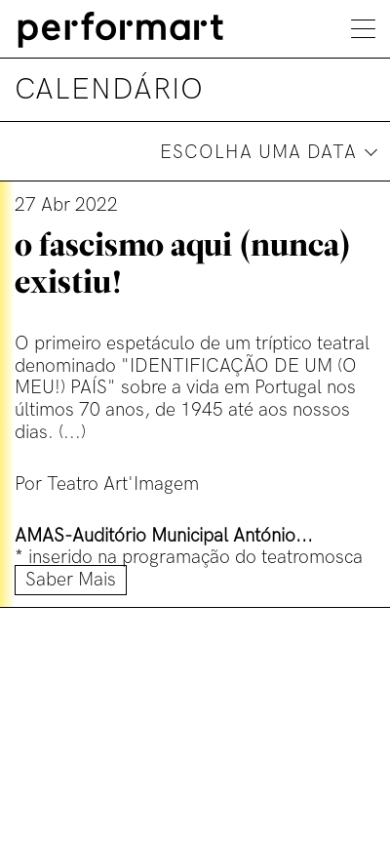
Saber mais (70, 580)
